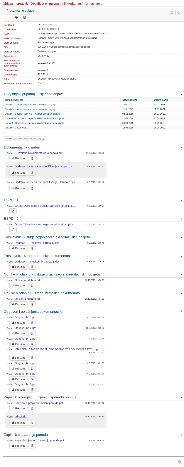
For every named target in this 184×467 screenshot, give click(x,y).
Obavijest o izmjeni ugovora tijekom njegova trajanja (30, 104)
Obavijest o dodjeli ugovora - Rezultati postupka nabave (32, 114)
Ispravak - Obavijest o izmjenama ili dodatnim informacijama (34, 118)
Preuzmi (18, 158)
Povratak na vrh (181, 94)
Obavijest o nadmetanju (16, 127)
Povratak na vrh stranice (179, 461)
